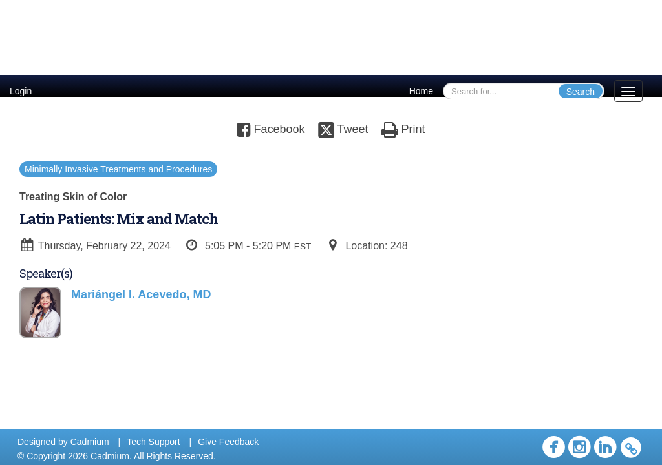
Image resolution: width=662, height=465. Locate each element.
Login (21, 91)
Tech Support (153, 442)
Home (421, 91)
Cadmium (89, 442)
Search (580, 92)
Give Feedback (228, 442)
